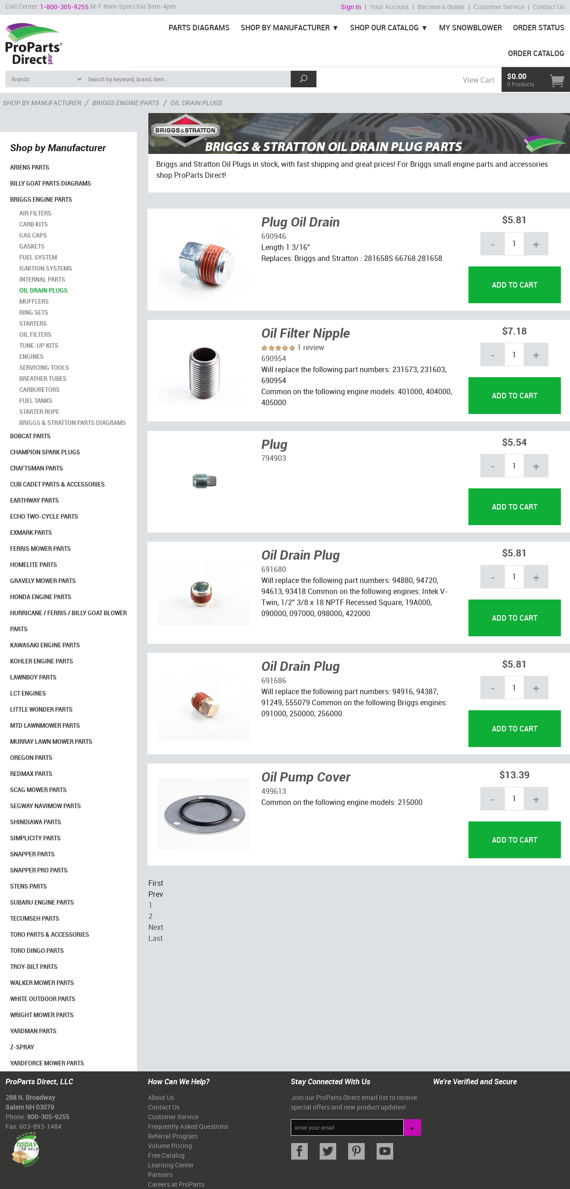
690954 (273, 358)
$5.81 (514, 219)
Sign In (351, 6)
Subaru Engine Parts (42, 902)
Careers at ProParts (176, 1184)
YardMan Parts (33, 1031)
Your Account (389, 6)
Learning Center (171, 1165)
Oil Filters (35, 334)
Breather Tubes (43, 378)
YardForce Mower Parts (47, 1063)
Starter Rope (39, 412)
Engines (31, 356)
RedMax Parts (31, 774)
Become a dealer (441, 6)
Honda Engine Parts (40, 597)
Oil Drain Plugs (43, 290)
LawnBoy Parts (33, 677)
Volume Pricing (170, 1145)
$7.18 (514, 330)
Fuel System (38, 257)
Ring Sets (33, 312)
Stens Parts (28, 886)
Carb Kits (33, 224)
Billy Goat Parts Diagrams (50, 183)
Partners (160, 1174)
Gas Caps (33, 235)
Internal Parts (42, 279)
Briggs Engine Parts (41, 199)
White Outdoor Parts (42, 999)
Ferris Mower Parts (40, 548)
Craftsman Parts (36, 468)
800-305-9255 (48, 1116)
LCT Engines (28, 693)
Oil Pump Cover (305, 776)
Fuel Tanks (35, 400)
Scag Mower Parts (38, 790)
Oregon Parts (31, 757)
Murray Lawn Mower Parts (51, 741)
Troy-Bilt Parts (33, 967)
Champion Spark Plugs (45, 452)
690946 (273, 236)
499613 (273, 791)
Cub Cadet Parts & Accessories (57, 484)
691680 (273, 569)
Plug (274, 444)
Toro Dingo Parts (37, 950)
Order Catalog (536, 53)
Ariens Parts (29, 167)
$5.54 (514, 441)
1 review (310, 347)
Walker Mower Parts (42, 983)
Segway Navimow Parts (45, 806)
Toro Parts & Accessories (49, 934)
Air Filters (35, 213)
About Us (161, 1097)
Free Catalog (166, 1155)
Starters (33, 323)
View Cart (478, 80)
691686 (273, 680)
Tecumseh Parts (34, 918)
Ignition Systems (45, 268)
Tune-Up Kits (38, 345)
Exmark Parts (31, 532)
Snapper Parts (32, 854)
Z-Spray (22, 1047)
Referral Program (173, 1136)
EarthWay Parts (34, 500)
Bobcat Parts (30, 436)
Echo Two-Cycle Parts (44, 516)
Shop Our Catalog (384, 28)
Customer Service (499, 6)
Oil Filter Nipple (305, 332)
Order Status (538, 28)
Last (155, 938)
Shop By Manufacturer (285, 28)
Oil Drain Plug (300, 554)
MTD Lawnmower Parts (45, 725)
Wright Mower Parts (41, 1015)
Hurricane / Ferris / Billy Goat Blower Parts (68, 621)
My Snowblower (470, 28)
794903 (273, 458)
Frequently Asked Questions (188, 1126)
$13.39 (514, 774)
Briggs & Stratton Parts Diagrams (72, 423)
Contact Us (548, 6)
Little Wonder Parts (41, 709)
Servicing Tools (44, 367)
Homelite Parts (33, 565)
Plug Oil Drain (300, 221)
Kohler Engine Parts (41, 661)
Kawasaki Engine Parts (45, 645)
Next (155, 927)
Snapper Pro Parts (39, 870)
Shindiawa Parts (35, 822)
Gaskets (32, 246)
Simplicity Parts (35, 838)
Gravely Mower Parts (43, 581)
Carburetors (39, 389)
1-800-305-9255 (64, 6)
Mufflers (34, 301)
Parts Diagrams (199, 28)
